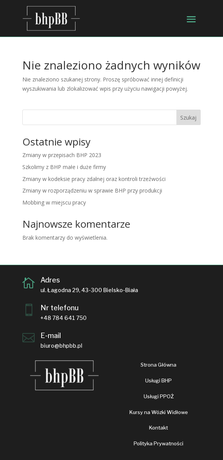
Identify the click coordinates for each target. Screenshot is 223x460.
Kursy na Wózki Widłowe (158, 412)
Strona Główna (158, 365)
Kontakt (158, 427)
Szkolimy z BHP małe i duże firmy (64, 167)
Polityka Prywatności (158, 443)
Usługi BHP (158, 380)
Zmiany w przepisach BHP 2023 (61, 155)
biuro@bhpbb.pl (61, 345)
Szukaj (188, 117)
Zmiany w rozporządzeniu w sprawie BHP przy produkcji (92, 190)
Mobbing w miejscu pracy (54, 202)
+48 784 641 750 (63, 318)
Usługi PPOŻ (159, 396)
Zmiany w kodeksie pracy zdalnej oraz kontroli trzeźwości (94, 179)
